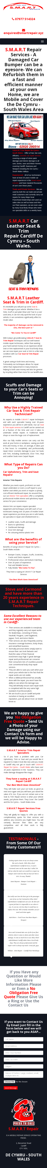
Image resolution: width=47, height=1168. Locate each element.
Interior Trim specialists (18, 496)
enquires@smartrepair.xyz (23, 32)
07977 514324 (23, 19)
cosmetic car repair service (30, 156)
